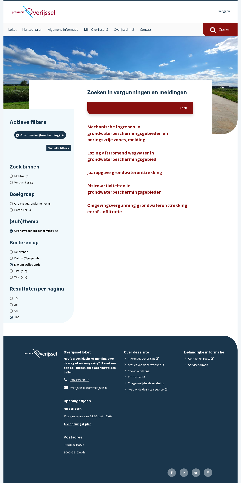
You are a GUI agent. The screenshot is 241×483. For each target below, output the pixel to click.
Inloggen (224, 11)
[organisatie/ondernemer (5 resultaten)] (42, 203)
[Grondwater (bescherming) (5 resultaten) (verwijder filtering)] (40, 135)
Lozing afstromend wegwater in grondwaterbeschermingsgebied (121, 156)
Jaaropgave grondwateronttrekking (124, 172)
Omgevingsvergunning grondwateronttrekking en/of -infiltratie (137, 209)
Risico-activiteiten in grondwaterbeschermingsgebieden (124, 189)
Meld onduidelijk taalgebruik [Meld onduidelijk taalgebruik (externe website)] (146, 389)
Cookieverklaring (138, 371)
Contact (145, 29)
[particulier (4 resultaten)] (42, 209)
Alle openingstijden (77, 424)
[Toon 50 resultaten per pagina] (42, 311)
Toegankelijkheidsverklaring (146, 383)
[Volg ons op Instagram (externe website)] (208, 472)
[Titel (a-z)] (42, 271)
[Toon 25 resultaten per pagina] (42, 304)
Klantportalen (32, 29)
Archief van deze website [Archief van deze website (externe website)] (144, 365)
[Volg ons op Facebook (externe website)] (172, 472)
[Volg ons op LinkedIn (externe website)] (184, 472)
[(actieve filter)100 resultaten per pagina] (42, 317)
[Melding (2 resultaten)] (42, 176)
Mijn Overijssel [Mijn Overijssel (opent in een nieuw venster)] (94, 29)
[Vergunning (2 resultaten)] (42, 182)
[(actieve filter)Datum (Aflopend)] (42, 264)
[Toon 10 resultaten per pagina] (42, 298)
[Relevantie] (42, 252)
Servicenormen (198, 365)
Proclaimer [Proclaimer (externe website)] (135, 377)
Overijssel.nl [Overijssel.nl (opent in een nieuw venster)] (122, 29)
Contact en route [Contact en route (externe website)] (199, 358)
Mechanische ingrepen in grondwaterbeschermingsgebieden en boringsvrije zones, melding (127, 133)
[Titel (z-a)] (42, 277)
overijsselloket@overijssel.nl (85, 388)
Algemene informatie (63, 29)
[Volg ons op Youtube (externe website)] (196, 472)
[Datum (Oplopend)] (42, 258)
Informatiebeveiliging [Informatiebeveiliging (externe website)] (142, 358)
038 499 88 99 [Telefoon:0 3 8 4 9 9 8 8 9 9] (79, 380)
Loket (12, 29)
